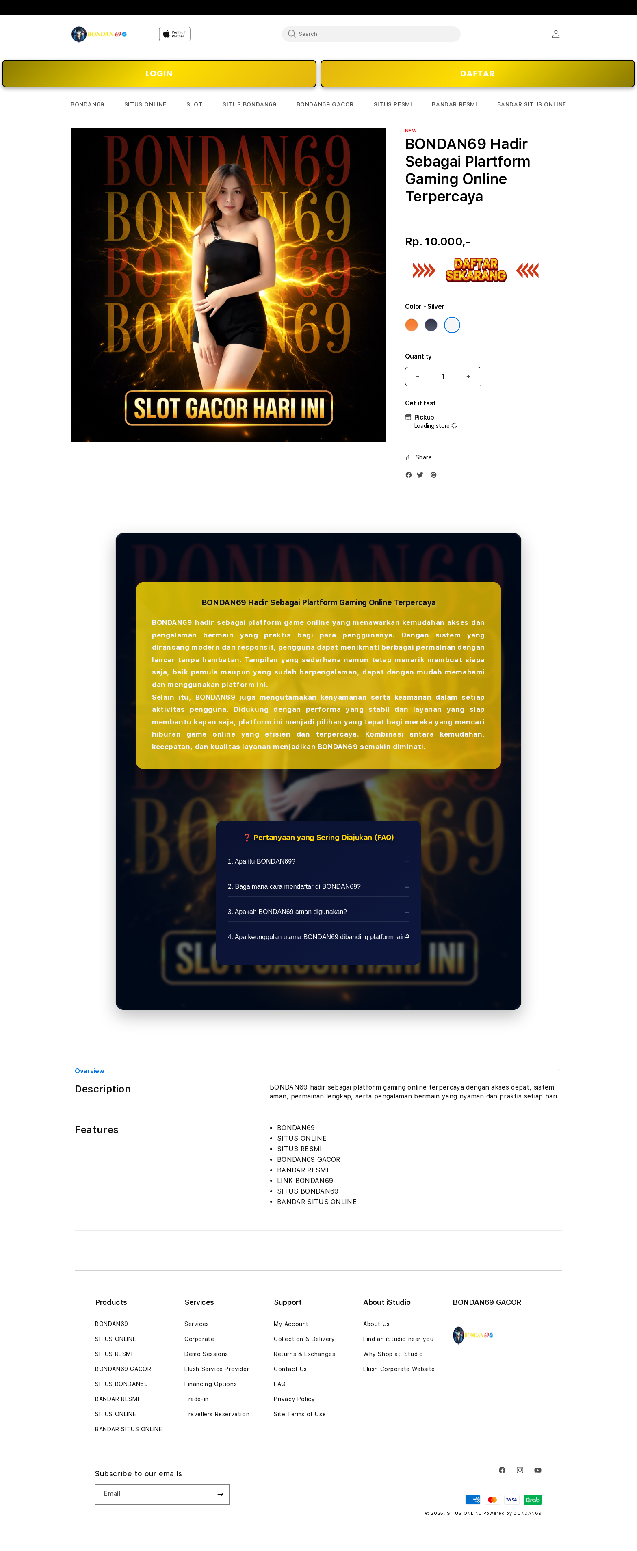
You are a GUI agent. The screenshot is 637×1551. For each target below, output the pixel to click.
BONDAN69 (111, 1324)
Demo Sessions (206, 1354)
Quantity (418, 356)
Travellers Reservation (216, 1414)
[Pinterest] (435, 477)
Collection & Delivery (304, 1339)
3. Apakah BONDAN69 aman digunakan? (287, 911)
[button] (87, 104)
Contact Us (290, 1369)
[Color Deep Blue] (431, 324)
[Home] (99, 34)
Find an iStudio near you (398, 1339)
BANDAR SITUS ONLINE (128, 1429)
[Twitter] (422, 477)
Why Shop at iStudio (393, 1354)
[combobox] (371, 33)
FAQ (280, 1384)
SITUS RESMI (114, 1354)
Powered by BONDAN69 (512, 1513)
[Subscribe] (220, 1494)
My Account (291, 1324)
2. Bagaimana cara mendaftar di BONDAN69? (294, 886)
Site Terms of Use (300, 1414)
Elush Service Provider (216, 1369)
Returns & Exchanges (304, 1354)
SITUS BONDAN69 (121, 1384)
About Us (376, 1324)
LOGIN (159, 73)
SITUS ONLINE (115, 1339)
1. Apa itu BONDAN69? (261, 861)
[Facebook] (410, 477)
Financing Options (210, 1384)
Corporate (199, 1339)
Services (196, 1324)
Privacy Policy (294, 1399)
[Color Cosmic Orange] (411, 324)
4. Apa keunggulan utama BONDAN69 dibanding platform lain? (319, 937)
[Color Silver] (452, 325)
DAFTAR (477, 73)
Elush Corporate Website (399, 1369)
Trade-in (196, 1399)
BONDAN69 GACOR (123, 1369)
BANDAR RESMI (117, 1399)
